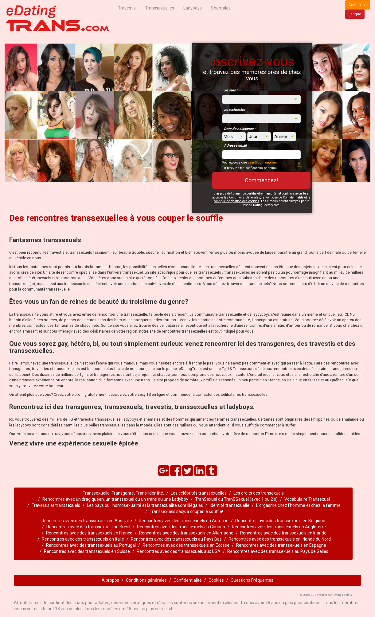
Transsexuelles (159, 8)
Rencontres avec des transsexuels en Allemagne (186, 532)
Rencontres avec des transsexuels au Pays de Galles (277, 551)
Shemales (221, 8)
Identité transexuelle (229, 505)
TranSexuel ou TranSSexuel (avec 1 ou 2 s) (236, 499)
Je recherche (234, 109)
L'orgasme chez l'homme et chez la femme (298, 505)
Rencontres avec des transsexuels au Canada (181, 526)
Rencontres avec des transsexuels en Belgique (280, 520)
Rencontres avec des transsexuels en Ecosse (186, 545)
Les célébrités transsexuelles (199, 493)
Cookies (216, 580)
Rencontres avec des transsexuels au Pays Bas (176, 539)
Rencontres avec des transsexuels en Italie (83, 539)
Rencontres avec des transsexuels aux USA (179, 551)
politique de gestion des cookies (236, 201)
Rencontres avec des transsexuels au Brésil (88, 526)
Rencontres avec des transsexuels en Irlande (283, 532)
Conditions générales (146, 580)
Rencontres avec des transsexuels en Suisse (87, 551)
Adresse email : (236, 145)
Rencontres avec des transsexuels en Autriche (184, 520)
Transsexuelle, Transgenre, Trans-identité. (123, 493)
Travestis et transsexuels (56, 505)
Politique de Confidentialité (284, 197)
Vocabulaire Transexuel (307, 499)
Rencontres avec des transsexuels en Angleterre (279, 526)
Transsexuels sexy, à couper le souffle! (186, 511)
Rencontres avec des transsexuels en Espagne (281, 545)
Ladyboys (192, 8)
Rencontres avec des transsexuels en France (89, 532)
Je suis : (230, 90)
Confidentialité (188, 580)
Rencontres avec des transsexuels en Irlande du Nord (280, 539)
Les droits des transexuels (258, 493)
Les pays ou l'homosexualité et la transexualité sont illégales (145, 505)
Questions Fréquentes (252, 580)
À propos (110, 580)
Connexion (358, 5)
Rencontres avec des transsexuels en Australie (86, 520)
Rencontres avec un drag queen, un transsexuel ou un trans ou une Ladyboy (115, 499)
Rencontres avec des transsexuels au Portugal (91, 545)
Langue (355, 14)
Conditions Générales (244, 197)
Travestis (127, 8)
